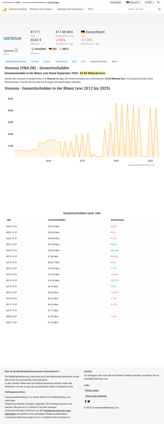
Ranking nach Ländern (41, 9)
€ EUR (148, 2)
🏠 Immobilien (38, 49)
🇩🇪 (132, 2)
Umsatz (35, 61)
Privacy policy (92, 390)
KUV (83, 61)
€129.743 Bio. (53, 2)
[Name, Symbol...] (144, 9)
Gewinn (47, 61)
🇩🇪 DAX (53, 49)
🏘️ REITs (63, 49)
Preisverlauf (62, 61)
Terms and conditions (96, 396)
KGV (74, 61)
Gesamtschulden (98, 61)
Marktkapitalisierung (16, 61)
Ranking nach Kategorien (70, 9)
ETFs (90, 9)
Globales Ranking (17, 9)
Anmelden (116, 2)
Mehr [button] (114, 61)
